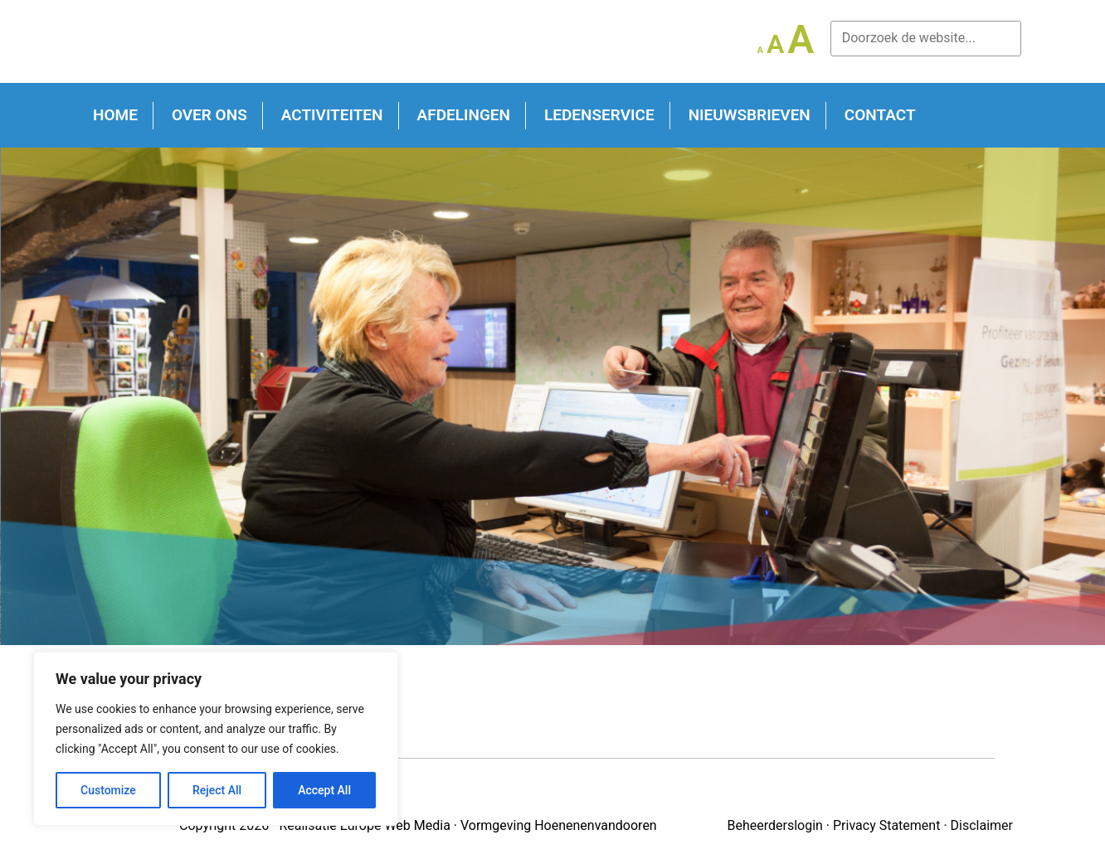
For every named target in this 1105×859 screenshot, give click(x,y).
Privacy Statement (886, 825)
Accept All (324, 790)
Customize (108, 790)
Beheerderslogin (774, 825)
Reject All (216, 790)
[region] (215, 739)
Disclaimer (982, 825)
